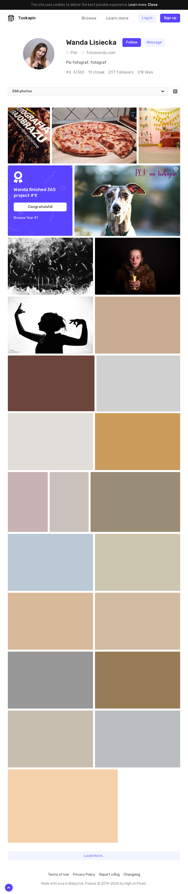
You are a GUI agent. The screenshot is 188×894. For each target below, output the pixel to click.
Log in (147, 18)
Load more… (94, 856)
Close (152, 5)
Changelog (132, 874)
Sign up (170, 18)
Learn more (137, 5)
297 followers (121, 72)
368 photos (22, 91)
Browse (89, 18)
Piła (73, 52)
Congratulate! (40, 207)
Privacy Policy (84, 874)
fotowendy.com (101, 52)
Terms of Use (58, 874)
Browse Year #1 (26, 218)
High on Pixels (135, 884)
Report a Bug (109, 874)
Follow (131, 42)
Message (154, 42)
